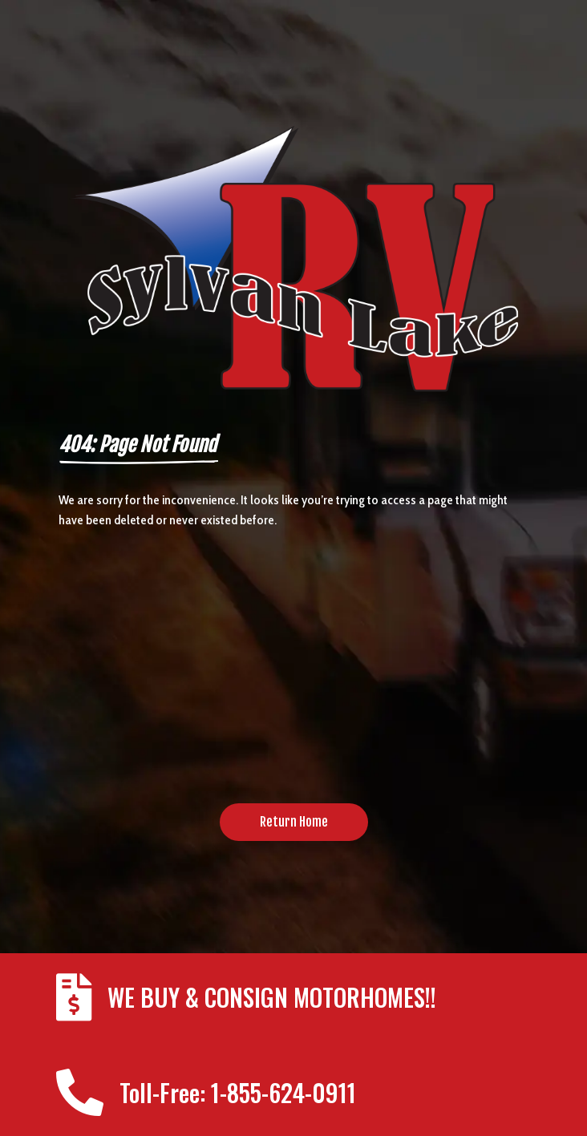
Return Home (294, 822)
